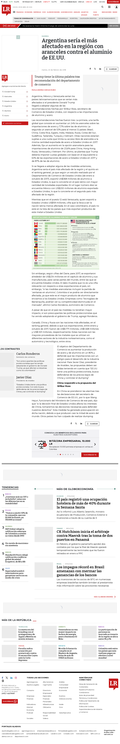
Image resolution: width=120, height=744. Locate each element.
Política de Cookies (86, 706)
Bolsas (8, 510)
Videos (45, 718)
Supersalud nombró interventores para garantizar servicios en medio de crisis (16, 574)
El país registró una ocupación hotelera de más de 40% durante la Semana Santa (84, 503)
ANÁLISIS (77, 12)
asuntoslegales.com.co (10, 731)
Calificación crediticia (88, 18)
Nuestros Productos (86, 690)
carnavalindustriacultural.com (37, 734)
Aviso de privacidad (86, 695)
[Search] (102, 7)
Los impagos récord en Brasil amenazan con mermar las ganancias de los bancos (80, 571)
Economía (63, 690)
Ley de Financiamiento (107, 18)
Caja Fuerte (47, 685)
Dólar (27, 21)
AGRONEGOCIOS (67, 12)
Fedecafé (51, 18)
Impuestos (18, 21)
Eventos (62, 696)
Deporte (61, 646)
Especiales (47, 696)
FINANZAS (20, 12)
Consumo (30, 690)
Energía (8, 552)
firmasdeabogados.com (67, 731)
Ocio (61, 707)
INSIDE (115, 12)
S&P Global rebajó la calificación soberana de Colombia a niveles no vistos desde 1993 (15, 532)
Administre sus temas (12, 123)
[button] (35, 445)
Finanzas (30, 699)
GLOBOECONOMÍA (53, 12)
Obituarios (47, 707)
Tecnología (23, 627)
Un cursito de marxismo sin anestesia (16, 544)
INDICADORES (107, 12)
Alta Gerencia (48, 682)
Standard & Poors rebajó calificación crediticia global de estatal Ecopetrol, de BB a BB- (16, 558)
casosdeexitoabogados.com (13, 734)
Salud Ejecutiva (65, 713)
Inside (61, 704)
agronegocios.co (28, 731)
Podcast (30, 713)
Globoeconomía (65, 699)
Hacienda (8, 526)
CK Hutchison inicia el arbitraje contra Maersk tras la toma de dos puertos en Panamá (85, 536)
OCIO (44, 12)
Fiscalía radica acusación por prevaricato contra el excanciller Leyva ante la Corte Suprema (28, 654)
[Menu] (14, 12)
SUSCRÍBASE (113, 2)
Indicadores (31, 704)
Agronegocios (32, 682)
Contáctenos (84, 692)
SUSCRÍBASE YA (90, 455)
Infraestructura (48, 704)
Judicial (21, 646)
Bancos (8, 494)
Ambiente (62, 627)
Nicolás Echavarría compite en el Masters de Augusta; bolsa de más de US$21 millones (67, 653)
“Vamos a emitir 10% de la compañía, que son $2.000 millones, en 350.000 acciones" (16, 516)
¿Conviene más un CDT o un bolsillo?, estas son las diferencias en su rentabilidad (16, 500)
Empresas (30, 696)
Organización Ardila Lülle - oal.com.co (109, 732)
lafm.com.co (95, 734)
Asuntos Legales (33, 685)
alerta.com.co (7, 736)
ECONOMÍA (28, 12)
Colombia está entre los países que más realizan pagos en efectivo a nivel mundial (108, 653)
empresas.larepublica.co (46, 731)
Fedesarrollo (62, 18)
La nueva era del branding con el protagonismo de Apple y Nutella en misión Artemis (27, 634)
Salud (7, 568)
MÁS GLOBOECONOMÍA (103, 597)
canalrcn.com (56, 734)
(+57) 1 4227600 (8, 693)
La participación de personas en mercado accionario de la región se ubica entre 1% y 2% (108, 634)
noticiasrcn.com (82, 734)
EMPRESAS (37, 12)
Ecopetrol (74, 18)
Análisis (61, 682)
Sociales (30, 718)
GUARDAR (111, 69)
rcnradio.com (69, 734)
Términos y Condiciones (88, 698)
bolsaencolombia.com (87, 731)
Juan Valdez (41, 18)
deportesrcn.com (21, 736)
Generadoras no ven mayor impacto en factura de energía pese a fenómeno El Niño (68, 634)
